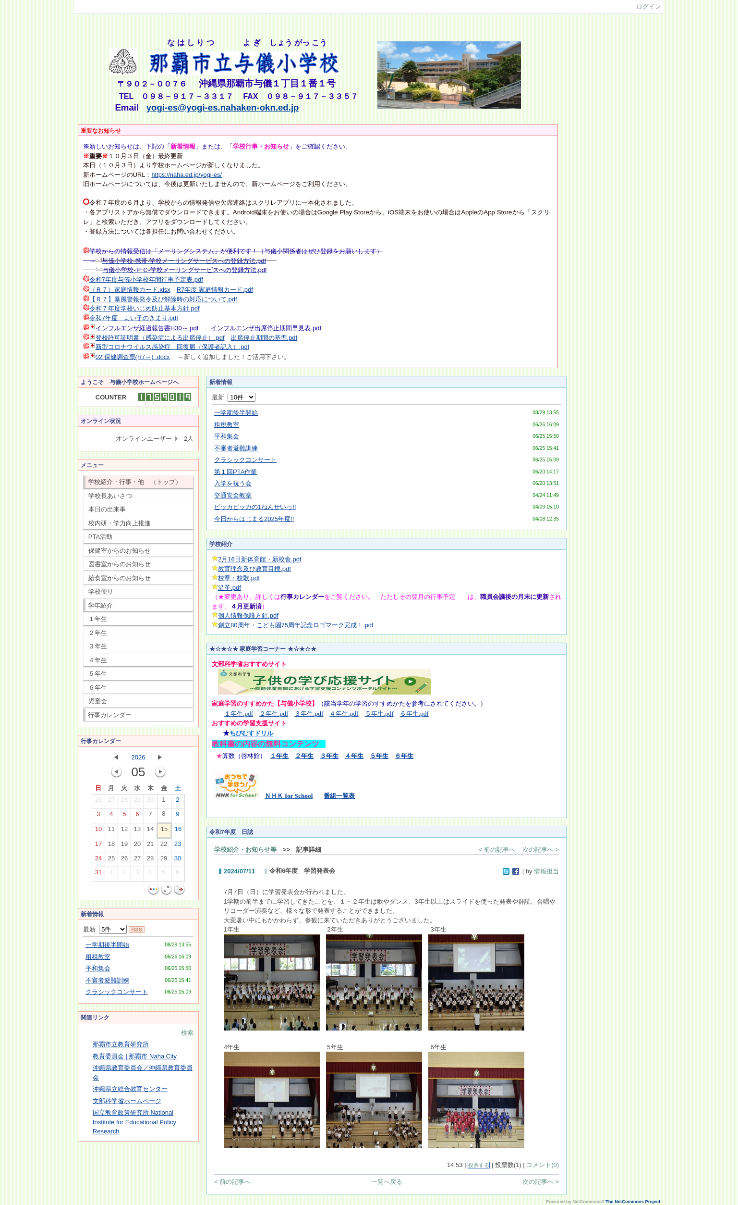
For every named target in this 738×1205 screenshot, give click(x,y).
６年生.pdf (414, 713)
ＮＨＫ (289, 795)
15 (164, 831)
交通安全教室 (233, 495)
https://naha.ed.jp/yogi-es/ (186, 174)
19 (124, 846)
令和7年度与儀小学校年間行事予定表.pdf (146, 279)
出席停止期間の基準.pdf (264, 337)
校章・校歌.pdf (239, 578)
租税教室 (97, 956)
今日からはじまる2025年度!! (254, 518)
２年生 (97, 632)
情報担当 (546, 871)
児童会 (97, 701)
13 (137, 831)
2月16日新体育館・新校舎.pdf (259, 559)
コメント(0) (542, 1164)
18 (111, 846)
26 (98, 801)
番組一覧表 (339, 795)
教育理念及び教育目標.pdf (254, 568)
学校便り (100, 591)
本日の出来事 (107, 509)
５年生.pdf (379, 713)
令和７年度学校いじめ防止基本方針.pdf (144, 308)
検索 (187, 1032)
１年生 (97, 618)
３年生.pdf (308, 713)
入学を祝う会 (233, 483)
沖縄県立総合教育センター (130, 1089)
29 (137, 801)
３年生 (97, 646)
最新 (105, 929)
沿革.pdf (229, 587)
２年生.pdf (273, 713)
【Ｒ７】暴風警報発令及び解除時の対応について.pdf (163, 299)
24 (98, 860)
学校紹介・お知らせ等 (245, 849)
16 (178, 831)
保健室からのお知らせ (119, 550)
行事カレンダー (110, 715)
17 (98, 846)
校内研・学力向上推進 (119, 523)
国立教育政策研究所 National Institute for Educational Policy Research (134, 1122)
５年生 (97, 673)
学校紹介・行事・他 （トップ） (134, 481)
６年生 (97, 687)
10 (98, 831)
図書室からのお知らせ (119, 564)
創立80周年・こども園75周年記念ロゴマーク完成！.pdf (296, 625)
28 (124, 801)
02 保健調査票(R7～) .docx (133, 356)
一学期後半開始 (107, 944)
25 (111, 860)
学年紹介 (100, 605)
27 (111, 801)
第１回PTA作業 (235, 471)
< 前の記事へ (497, 849)
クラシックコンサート (116, 991)
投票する (478, 1165)
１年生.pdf (238, 713)
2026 (138, 757)
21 (150, 846)
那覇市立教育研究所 (121, 1044)
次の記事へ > (540, 849)
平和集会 (97, 968)
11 (111, 831)
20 (137, 846)
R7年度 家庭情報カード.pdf (215, 289)
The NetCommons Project (632, 1201)
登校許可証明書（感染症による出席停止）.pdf (160, 337)
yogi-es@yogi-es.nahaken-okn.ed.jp (222, 107)
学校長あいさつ (110, 495)
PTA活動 (100, 536)
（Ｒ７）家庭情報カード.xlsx (129, 289)
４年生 (97, 660)
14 (150, 831)
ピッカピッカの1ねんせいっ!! (255, 506)
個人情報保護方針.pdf (248, 615)
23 (177, 846)
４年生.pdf (343, 713)
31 (98, 874)
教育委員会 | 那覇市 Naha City (135, 1056)
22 (163, 846)
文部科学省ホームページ (127, 1101)
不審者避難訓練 (107, 980)
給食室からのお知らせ (119, 578)
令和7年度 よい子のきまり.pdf (133, 318)
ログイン (648, 6)
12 (124, 831)
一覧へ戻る (386, 1181)
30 (150, 801)
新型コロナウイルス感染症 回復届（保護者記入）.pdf (172, 346)
